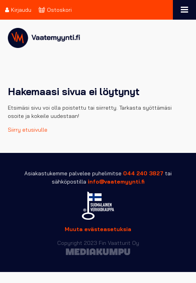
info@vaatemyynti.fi (116, 181)
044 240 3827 (143, 173)
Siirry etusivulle (27, 129)
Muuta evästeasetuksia (98, 229)
